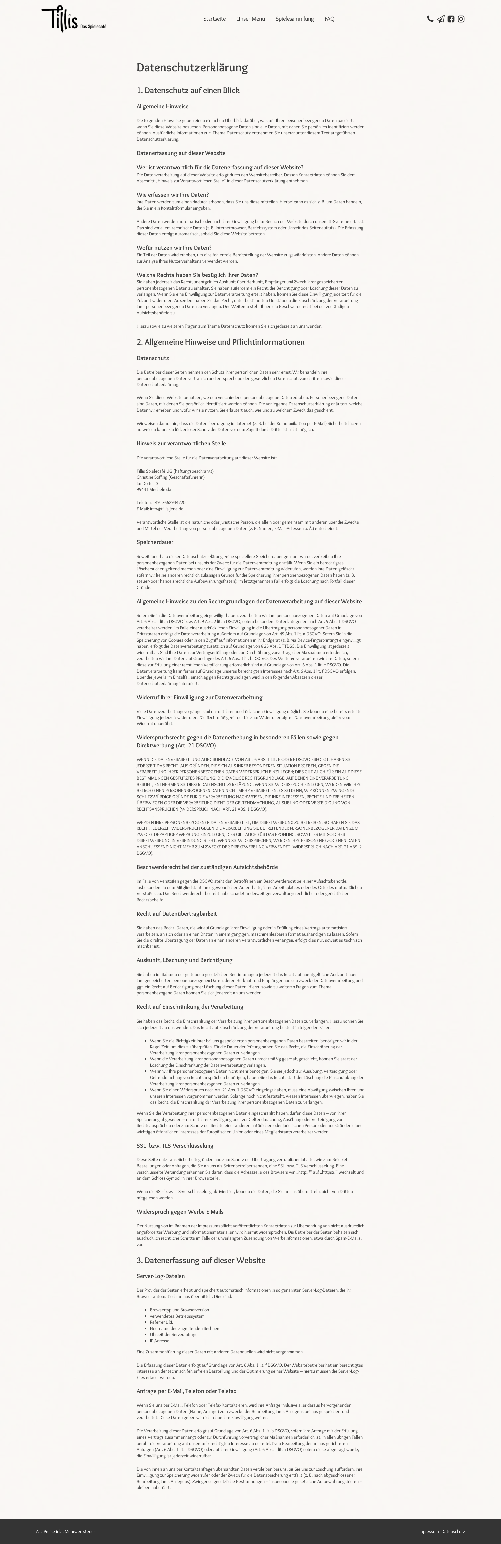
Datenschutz (453, 1531)
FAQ (330, 18)
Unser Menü (250, 18)
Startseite (214, 18)
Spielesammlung (295, 18)
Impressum (428, 1531)
